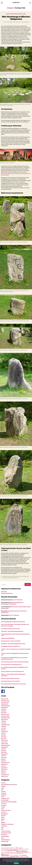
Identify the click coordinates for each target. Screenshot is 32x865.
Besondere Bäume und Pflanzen (9, 784)
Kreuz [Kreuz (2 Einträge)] (6, 853)
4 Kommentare (26, 22)
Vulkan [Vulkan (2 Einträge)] (24, 856)
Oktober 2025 (4, 704)
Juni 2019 (3, 755)
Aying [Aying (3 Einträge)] (17, 847)
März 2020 (4, 752)
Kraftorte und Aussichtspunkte (14, 13)
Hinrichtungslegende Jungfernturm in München (13, 621)
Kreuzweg (3, 805)
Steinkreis (5, 577)
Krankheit (3, 803)
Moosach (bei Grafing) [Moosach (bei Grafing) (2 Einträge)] (18, 853)
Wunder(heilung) (5, 839)
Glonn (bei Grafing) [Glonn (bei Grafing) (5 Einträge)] (12, 850)
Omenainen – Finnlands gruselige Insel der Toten (13, 643)
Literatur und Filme (6, 810)
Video (2, 838)
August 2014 (4, 764)
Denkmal (3, 786)
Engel (2, 788)
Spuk (2, 827)
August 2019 (4, 754)
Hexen (2, 796)
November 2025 (5, 702)
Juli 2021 (3, 733)
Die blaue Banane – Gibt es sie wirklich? (10, 641)
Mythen (3, 819)
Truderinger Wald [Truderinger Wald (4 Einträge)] (14, 856)
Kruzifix (3, 807)
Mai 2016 (3, 761)
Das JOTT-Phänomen (17, 599)
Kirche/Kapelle (5, 800)
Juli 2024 (3, 721)
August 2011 (4, 769)
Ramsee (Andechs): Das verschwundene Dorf (12, 671)
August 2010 (4, 776)
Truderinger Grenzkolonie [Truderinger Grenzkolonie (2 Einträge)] (5, 856)
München (13, 576)
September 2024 (5, 717)
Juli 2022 (3, 728)
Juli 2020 (3, 748)
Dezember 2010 (5, 774)
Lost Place (3, 812)
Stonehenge (9, 577)
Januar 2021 (4, 742)
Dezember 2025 (5, 700)
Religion (3, 822)
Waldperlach (15, 577)
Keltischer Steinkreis (7, 576)
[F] (16, 691)
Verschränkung (5, 836)
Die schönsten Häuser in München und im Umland (13, 683)
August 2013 (4, 767)
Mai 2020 (3, 750)
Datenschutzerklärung (6, 593)
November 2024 (5, 716)
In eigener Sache (5, 798)
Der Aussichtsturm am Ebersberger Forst (11, 664)
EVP (2, 789)
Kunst (24, 13)
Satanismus (4, 826)
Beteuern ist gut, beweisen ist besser (10, 678)
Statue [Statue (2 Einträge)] (20, 855)
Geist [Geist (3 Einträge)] (5, 850)
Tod (2, 829)
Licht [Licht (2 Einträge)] (13, 853)
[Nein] (30, 861)
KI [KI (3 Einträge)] (1, 853)
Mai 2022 (3, 729)
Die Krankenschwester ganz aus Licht (10, 628)
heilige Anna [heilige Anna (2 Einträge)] (3, 852)
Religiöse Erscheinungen (7, 824)
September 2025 (5, 705)
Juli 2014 (3, 766)
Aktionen (3, 782)
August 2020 (4, 747)
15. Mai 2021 (17, 22)
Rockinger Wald (25, 576)
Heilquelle (3, 795)
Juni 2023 (3, 726)
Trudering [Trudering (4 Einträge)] (24, 855)
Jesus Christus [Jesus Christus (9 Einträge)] (21, 852)
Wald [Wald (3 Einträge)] (27, 856)
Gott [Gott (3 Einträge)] (19, 850)
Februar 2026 (4, 698)
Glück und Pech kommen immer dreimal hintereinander (15, 661)
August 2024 (4, 719)
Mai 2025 (3, 711)
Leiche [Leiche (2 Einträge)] (11, 853)
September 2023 (5, 724)
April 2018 (3, 757)
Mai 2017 (3, 759)
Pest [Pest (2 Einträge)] (12, 855)
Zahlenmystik (4, 841)
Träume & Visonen (5, 831)
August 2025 (4, 707)
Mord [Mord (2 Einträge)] (22, 853)
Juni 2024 (3, 723)
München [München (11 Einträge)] (5, 855)
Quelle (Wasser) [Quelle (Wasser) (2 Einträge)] (16, 855)
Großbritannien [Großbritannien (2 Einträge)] (22, 850)
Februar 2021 (4, 740)
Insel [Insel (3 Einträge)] (14, 852)
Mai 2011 (3, 771)
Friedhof (3, 791)
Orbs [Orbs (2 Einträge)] (10, 855)
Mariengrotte (4, 813)
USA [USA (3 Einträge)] (22, 856)
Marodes (3, 815)
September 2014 (5, 762)
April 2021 (3, 736)
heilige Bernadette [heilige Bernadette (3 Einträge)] (9, 852)
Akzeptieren (16, 863)
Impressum (4, 591)
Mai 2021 (3, 735)
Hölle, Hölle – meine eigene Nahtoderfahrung (12, 631)
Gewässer (3, 793)
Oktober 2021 (4, 731)
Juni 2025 (3, 709)
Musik (2, 817)
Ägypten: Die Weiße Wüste (8, 638)
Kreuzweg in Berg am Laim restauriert (10, 681)
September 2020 (5, 745)
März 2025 (4, 712)
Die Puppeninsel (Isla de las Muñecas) (10, 646)
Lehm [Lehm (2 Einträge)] (8, 853)
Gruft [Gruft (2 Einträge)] (26, 850)
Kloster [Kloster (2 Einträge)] (3, 853)
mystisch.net (16, 2)
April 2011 (3, 773)
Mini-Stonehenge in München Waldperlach (16, 17)
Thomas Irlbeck (9, 22)
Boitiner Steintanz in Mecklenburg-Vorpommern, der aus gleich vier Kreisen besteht (15, 173)
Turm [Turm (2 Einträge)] (20, 856)
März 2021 (3, 738)
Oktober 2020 (4, 743)
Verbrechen (4, 834)
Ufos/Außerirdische (6, 832)
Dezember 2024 (5, 714)
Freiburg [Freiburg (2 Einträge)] (2, 850)
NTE (2, 820)
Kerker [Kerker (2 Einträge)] (29, 852)
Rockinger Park (19, 576)
